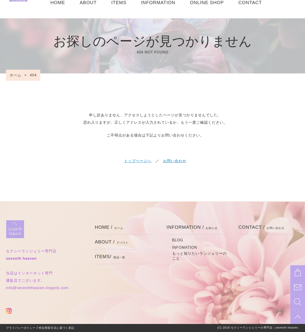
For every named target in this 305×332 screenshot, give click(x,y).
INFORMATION (158, 8)
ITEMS (118, 8)
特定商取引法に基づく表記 (56, 327)
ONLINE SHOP (207, 8)
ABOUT (88, 8)
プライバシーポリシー (21, 327)
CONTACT (250, 8)
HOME (57, 8)
